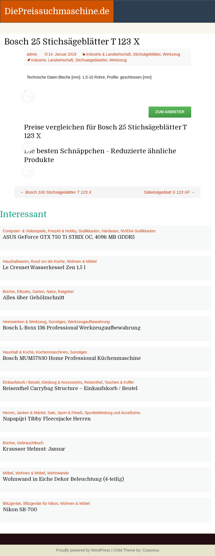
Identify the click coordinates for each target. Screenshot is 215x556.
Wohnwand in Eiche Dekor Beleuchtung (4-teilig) (63, 479)
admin (32, 54)
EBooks (23, 291)
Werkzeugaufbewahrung (89, 321)
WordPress (100, 550)
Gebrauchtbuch (30, 443)
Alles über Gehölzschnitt (33, 297)
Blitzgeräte (12, 503)
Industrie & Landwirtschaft (108, 54)
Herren (9, 412)
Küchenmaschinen (52, 352)
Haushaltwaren (16, 261)
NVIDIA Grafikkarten (138, 231)
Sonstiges (56, 321)
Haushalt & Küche (18, 352)
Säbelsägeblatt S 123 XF (169, 192)
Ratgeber (66, 291)
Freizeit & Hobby (62, 231)
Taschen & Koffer (119, 382)
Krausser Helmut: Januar (34, 449)
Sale (51, 412)
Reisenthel (93, 382)
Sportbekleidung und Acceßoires (113, 412)
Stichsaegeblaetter (91, 60)
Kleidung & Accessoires (62, 382)
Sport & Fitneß (70, 412)
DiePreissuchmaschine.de (56, 11)
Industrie (38, 60)
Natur (51, 291)
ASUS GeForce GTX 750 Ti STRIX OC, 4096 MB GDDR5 (69, 237)
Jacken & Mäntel (31, 412)
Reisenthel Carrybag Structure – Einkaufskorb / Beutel (70, 388)
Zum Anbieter (169, 112)
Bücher (9, 291)
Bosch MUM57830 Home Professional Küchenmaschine (72, 358)
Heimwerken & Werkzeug (24, 321)
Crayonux (150, 550)
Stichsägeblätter (147, 54)
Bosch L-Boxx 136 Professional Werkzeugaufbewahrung (72, 328)
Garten (38, 291)
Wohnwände (58, 473)
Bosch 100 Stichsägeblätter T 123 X (55, 192)
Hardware (110, 231)
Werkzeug (171, 54)
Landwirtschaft (60, 60)
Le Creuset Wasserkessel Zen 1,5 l (44, 267)
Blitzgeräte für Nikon (40, 503)
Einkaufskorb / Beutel (21, 382)
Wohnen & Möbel (82, 261)
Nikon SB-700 (20, 509)
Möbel (8, 473)
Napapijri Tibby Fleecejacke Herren (47, 419)
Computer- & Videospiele (24, 231)
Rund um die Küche (48, 261)
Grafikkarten (88, 231)
